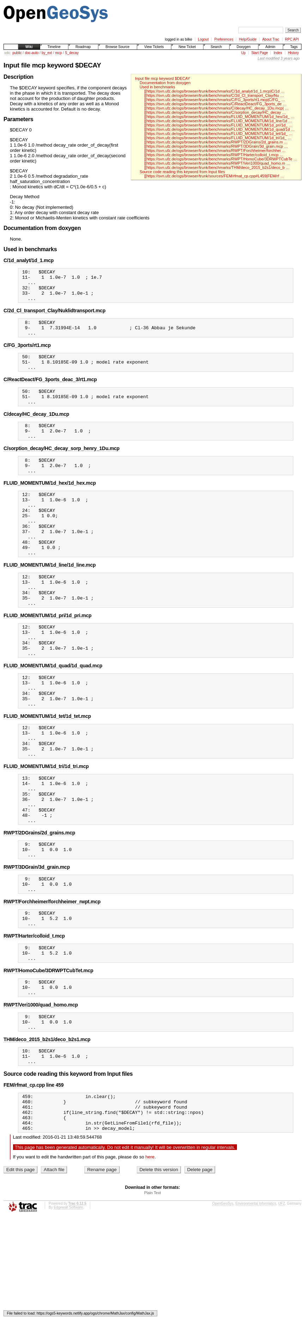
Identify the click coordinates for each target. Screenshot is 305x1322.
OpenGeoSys (222, 1303)
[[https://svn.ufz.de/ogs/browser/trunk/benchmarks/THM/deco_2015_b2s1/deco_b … (216, 167)
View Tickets (154, 47)
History (293, 53)
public (17, 53)
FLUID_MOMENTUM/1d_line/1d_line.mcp (50, 600)
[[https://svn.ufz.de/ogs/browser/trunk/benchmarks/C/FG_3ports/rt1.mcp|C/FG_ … (214, 100)
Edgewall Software (68, 1307)
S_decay (72, 53)
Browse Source (117, 47)
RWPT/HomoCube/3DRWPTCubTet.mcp (48, 1053)
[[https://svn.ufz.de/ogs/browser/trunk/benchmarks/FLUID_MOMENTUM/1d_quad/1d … (219, 129)
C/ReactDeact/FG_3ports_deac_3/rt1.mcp (50, 392)
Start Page (259, 53)
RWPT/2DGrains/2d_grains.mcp (39, 902)
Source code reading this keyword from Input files (182, 172)
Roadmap (83, 47)
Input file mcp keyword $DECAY (162, 78)
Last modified (269, 58)
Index (278, 53)
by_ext (47, 53)
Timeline (53, 47)
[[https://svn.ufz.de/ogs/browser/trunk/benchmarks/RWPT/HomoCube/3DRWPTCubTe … (220, 159)
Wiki (28, 47)
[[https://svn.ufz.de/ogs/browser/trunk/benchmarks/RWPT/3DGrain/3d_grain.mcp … (216, 146)
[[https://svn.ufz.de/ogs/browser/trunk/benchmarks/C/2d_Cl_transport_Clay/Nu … (214, 95)
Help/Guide (248, 39)
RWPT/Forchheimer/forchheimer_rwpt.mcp (52, 978)
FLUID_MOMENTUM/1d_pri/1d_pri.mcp (47, 657)
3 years (287, 58)
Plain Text (152, 1292)
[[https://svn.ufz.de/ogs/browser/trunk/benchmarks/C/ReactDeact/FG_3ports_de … (215, 104)
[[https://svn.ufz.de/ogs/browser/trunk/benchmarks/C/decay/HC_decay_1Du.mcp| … (216, 108)
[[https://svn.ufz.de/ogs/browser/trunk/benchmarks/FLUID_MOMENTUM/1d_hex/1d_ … (219, 116)
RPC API (292, 39)
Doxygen (243, 47)
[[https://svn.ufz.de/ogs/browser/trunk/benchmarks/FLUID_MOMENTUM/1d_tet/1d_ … (218, 133)
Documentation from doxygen (165, 83)
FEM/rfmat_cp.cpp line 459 (33, 1177)
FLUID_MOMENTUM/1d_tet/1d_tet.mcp (47, 770)
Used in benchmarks (157, 87)
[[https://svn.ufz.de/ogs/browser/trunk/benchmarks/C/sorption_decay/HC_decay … (215, 112)
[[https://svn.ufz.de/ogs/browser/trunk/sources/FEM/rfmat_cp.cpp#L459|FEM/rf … (214, 176)
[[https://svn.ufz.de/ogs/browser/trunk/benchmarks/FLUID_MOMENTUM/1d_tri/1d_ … (217, 138)
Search (216, 47)
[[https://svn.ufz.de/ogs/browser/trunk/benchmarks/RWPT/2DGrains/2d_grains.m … (216, 142)
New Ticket (187, 47)
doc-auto (31, 53)
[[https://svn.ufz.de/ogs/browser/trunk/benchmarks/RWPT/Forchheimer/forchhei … (215, 150)
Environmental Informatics (256, 1303)
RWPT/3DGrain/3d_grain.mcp (37, 940)
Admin (270, 47)
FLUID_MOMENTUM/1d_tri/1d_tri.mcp (46, 827)
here (149, 1256)
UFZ (281, 1303)
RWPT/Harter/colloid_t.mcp (34, 1015)
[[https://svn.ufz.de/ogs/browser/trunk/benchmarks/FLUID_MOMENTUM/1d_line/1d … (218, 121)
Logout (203, 39)
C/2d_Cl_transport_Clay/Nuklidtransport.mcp (54, 317)
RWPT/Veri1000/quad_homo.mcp (41, 1090)
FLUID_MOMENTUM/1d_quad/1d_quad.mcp (53, 713)
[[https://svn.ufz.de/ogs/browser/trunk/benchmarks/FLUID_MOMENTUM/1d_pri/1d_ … (218, 125)
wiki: (7, 53)
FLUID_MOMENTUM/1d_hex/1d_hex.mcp (50, 505)
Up (243, 53)
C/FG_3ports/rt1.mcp (27, 355)
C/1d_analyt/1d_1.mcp (29, 260)
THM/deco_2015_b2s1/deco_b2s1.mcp (47, 1128)
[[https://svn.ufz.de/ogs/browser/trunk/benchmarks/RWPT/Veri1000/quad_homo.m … (217, 163)
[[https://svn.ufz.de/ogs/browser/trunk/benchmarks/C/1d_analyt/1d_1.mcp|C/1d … (214, 91)
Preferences (223, 39)
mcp (58, 53)
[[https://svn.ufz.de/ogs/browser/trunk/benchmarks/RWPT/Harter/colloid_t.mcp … (213, 155)
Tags (294, 47)
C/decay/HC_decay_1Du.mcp (36, 430)
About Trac (270, 39)
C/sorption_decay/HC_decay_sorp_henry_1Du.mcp (62, 467)
